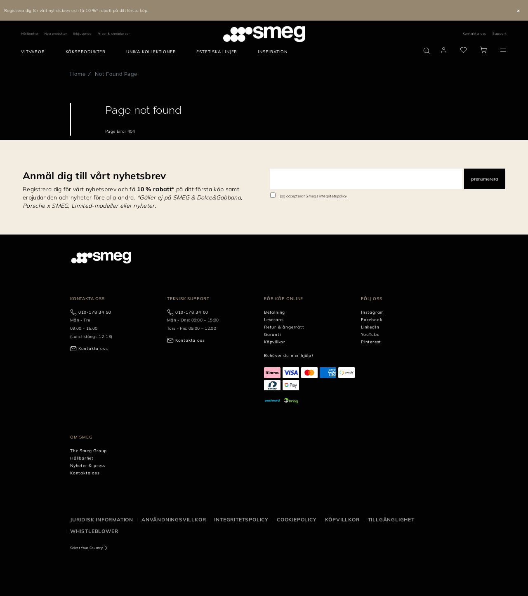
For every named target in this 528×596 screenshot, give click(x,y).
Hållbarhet (29, 33)
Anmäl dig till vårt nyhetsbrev (94, 175)
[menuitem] (35, 52)
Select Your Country (86, 548)
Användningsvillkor (173, 519)
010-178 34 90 (94, 312)
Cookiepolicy (297, 519)
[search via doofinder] (426, 50)
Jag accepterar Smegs (313, 196)
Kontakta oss (475, 33)
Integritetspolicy (241, 519)
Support (500, 33)
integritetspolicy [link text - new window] (333, 196)
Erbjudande (82, 33)
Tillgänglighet (391, 519)
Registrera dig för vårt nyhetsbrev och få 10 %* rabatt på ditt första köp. (76, 10)
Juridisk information (101, 519)
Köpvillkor (342, 519)
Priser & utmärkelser (114, 33)
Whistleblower (94, 531)
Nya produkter (56, 33)
